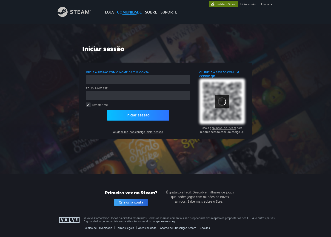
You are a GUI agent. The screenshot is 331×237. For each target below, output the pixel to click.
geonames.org (165, 221)
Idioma (265, 4)
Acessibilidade (147, 228)
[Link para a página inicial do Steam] (77, 16)
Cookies (205, 228)
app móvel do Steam (223, 128)
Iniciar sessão (248, 4)
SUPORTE (168, 12)
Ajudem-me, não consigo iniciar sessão (138, 132)
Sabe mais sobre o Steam (206, 201)
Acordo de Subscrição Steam (178, 228)
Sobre (151, 12)
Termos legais (125, 228)
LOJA (109, 12)
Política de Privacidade (98, 228)
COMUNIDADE (129, 12)
